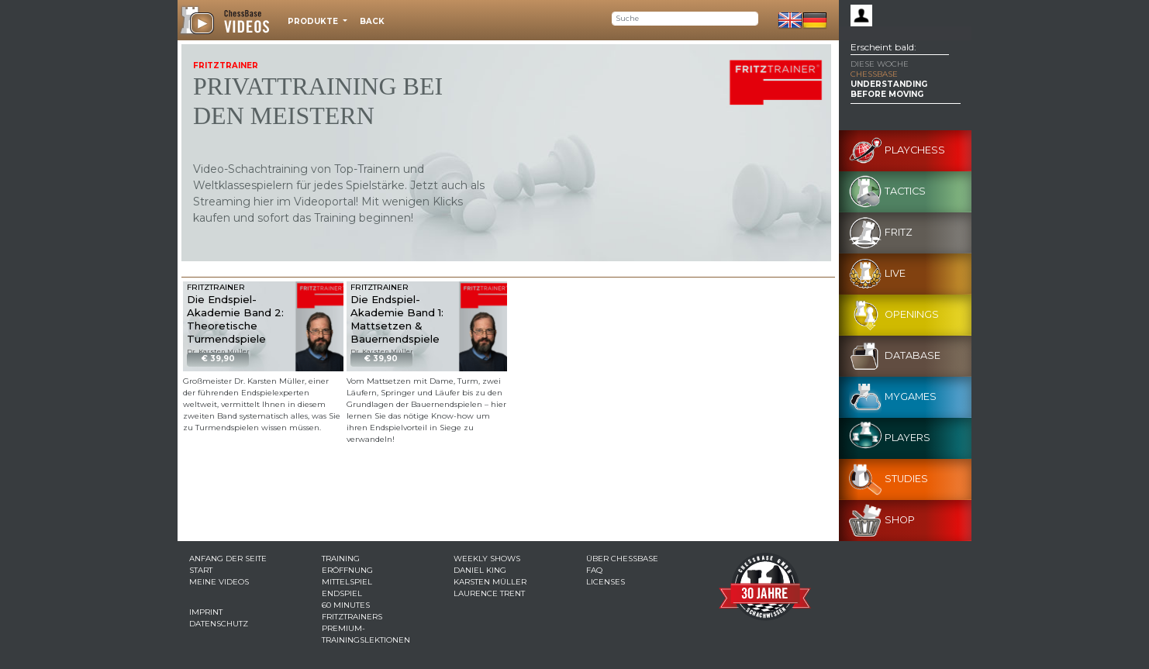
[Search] (685, 19)
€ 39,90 (218, 358)
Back (372, 21)
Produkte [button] (314, 21)
